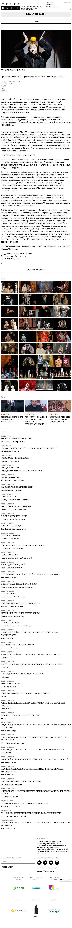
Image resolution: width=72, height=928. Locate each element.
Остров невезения (10, 535)
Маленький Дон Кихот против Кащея (20, 613)
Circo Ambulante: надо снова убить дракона (24, 803)
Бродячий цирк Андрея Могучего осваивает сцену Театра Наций (34, 759)
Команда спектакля (10, 81)
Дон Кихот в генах (10, 683)
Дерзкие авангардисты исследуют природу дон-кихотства (32, 813)
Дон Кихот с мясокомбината (16, 506)
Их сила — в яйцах (11, 623)
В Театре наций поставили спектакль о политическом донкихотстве (29, 633)
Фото (3, 86)
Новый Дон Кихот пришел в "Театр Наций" (22, 674)
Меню (36, 21)
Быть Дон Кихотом (10, 467)
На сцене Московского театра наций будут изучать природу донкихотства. (32, 770)
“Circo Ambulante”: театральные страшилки (24, 545)
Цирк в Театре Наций (11, 526)
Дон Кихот (49, 4)
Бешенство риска (10, 477)
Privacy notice (66, 879)
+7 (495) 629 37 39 (39, 14)
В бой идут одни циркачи (14, 564)
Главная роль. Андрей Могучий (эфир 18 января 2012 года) (30, 574)
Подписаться (7, 867)
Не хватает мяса (9, 555)
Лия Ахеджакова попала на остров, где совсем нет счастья (32, 750)
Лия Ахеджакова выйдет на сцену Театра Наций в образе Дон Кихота (33, 704)
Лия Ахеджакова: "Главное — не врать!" (21, 781)
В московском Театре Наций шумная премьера (25, 693)
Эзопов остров (9, 497)
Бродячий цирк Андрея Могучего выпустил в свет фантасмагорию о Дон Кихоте (36, 726)
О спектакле (7, 83)
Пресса (4, 91)
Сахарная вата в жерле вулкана (17, 645)
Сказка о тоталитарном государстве (20, 715)
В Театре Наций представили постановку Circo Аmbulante (32, 654)
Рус (65, 3)
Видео (4, 88)
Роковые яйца (8, 594)
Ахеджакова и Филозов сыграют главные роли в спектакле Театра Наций (36, 792)
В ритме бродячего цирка (14, 516)
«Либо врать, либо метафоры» (16, 458)
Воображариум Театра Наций (16, 438)
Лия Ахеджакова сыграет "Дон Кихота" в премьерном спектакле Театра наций (34, 738)
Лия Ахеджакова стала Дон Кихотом (20, 603)
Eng (69, 3)
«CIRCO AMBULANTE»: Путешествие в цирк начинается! (29, 448)
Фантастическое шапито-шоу (16, 487)
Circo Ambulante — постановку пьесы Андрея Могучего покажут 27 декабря (35, 824)
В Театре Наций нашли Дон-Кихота (19, 584)
